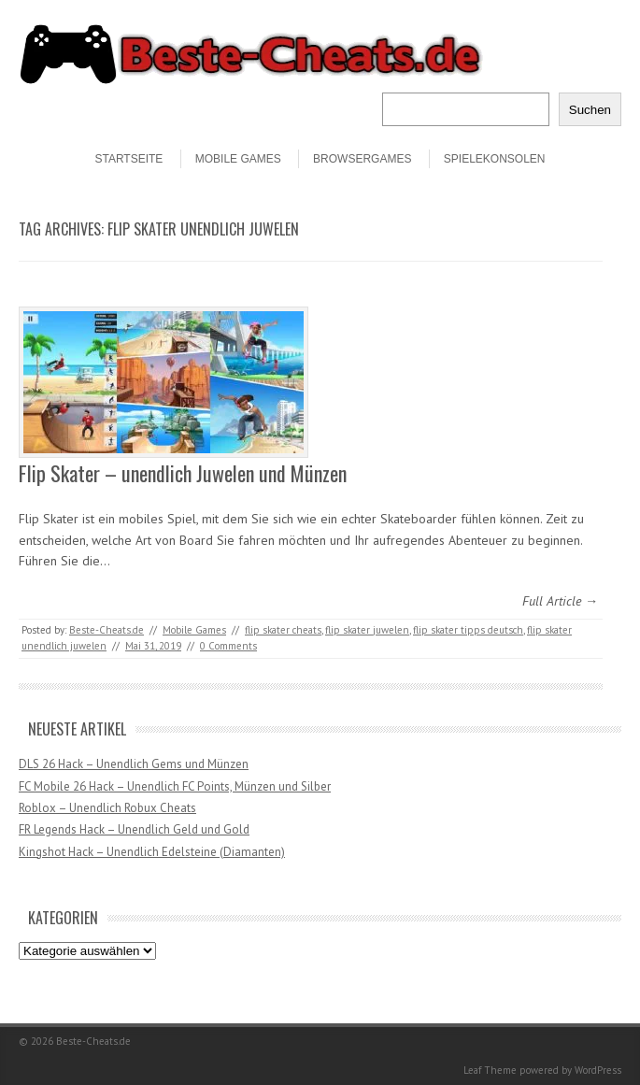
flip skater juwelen (367, 629)
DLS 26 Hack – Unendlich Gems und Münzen (134, 764)
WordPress (598, 1070)
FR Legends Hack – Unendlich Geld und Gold (134, 829)
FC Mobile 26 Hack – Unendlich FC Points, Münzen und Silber (175, 786)
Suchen (590, 110)
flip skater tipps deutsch (468, 629)
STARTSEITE (128, 158)
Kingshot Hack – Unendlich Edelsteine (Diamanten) (152, 852)
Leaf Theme (490, 1070)
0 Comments (228, 645)
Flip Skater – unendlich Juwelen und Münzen (183, 473)
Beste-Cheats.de (106, 629)
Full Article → (560, 600)
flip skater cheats (283, 629)
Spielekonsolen (495, 158)
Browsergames (362, 158)
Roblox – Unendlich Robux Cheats (107, 808)
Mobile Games (238, 158)
